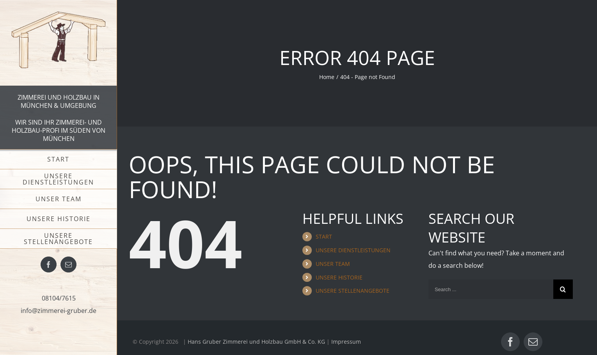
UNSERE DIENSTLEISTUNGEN (353, 250)
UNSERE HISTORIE (339, 277)
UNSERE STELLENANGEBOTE (352, 290)
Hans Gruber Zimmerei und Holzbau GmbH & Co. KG (256, 341)
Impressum (346, 341)
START (324, 236)
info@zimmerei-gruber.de (58, 310)
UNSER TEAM (333, 263)
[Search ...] (490, 289)
